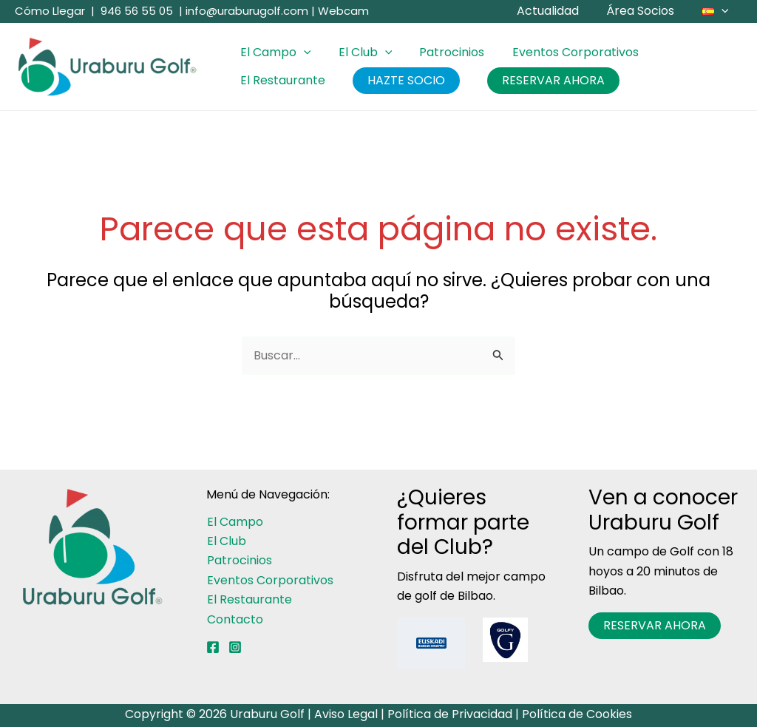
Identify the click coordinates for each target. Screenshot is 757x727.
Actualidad (557, 10)
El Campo (273, 52)
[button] (723, 11)
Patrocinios (442, 52)
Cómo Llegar (50, 10)
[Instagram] (235, 647)
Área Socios (646, 10)
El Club (360, 52)
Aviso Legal (346, 714)
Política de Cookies (577, 714)
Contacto (234, 619)
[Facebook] (213, 647)
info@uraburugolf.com (247, 10)
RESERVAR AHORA (543, 80)
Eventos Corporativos (561, 52)
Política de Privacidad (449, 714)
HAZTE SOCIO (400, 80)
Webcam (343, 10)
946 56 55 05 (137, 10)
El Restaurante (280, 80)
